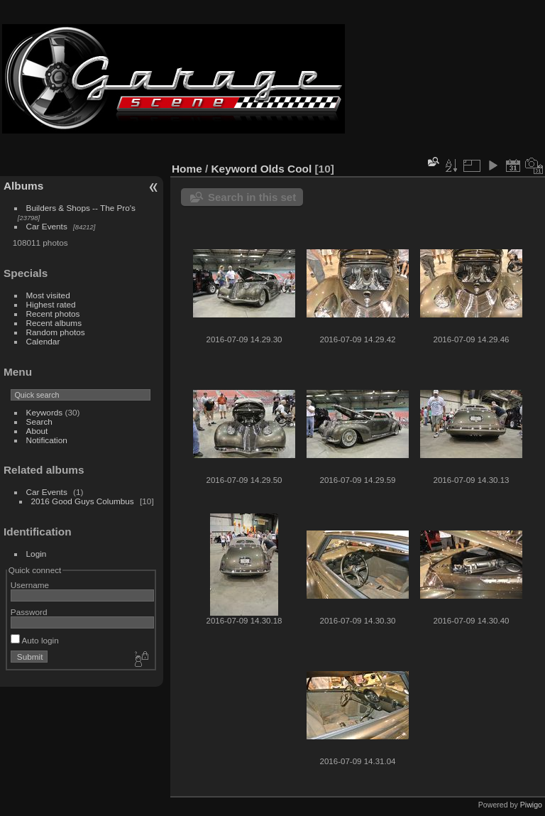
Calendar (43, 341)
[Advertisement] (445, 79)
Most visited (48, 295)
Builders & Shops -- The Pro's (81, 207)
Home (187, 169)
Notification (46, 440)
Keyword (234, 169)
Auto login (35, 640)
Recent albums (54, 322)
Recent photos (53, 313)
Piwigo (531, 804)
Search (39, 421)
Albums (23, 186)
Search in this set (252, 197)
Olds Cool (286, 169)
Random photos (55, 332)
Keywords (44, 412)
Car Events (46, 226)
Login (36, 553)
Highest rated (51, 304)
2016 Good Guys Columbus (82, 501)
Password (29, 611)
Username (30, 584)
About (37, 430)
